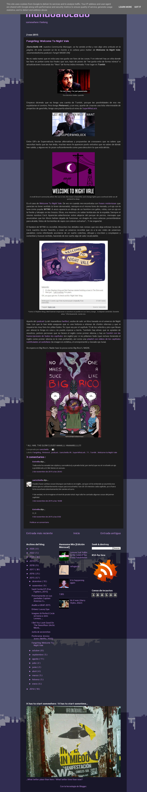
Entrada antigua (110, 533)
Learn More (125, 7)
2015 (32, 577)
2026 (32, 548)
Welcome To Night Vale (50, 203)
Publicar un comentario (39, 522)
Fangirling (37, 452)
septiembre (38, 654)
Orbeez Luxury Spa (40, 609)
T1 (88, 452)
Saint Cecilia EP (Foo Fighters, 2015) (41, 590)
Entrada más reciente (39, 533)
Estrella (36, 462)
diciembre (37, 581)
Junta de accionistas (41, 632)
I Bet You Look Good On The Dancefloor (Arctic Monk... (43, 625)
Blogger (82, 786)
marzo (35, 675)
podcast (40, 321)
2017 (32, 569)
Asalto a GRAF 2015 (41, 605)
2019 (32, 561)
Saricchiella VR (66, 452)
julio (34, 663)
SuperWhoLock (89, 108)
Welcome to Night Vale (107, 452)
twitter (65, 321)
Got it (137, 7)
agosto (35, 659)
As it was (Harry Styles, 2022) (77, 601)
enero (35, 683)
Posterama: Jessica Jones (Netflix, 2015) (42, 637)
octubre (36, 650)
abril (34, 671)
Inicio (76, 533)
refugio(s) (74, 566)
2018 (32, 565)
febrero (36, 679)
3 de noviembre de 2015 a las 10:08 (47, 501)
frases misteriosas (107, 203)
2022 (32, 553)
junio (34, 667)
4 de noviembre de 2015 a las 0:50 (46, 517)
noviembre (37, 585)
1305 (61, 594)
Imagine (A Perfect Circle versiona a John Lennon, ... (43, 616)
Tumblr (93, 452)
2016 (32, 573)
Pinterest (46, 452)
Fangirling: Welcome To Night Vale (43, 644)
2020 (32, 557)
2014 (32, 689)
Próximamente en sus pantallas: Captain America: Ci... (42, 598)
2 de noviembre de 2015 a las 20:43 (47, 472)
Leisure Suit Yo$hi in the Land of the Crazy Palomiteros (78, 555)
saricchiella (37, 480)
